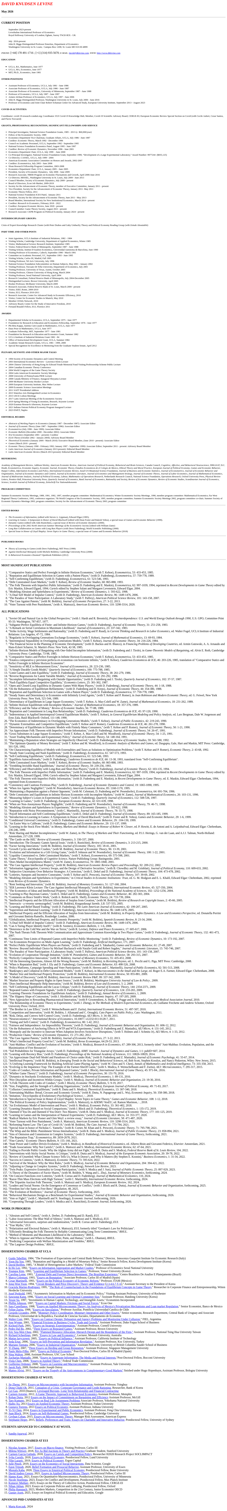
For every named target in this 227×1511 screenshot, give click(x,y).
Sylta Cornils (16, 1457)
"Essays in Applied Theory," (46, 1360)
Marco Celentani (18, 1277)
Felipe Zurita (16, 1309)
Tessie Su (14, 1299)
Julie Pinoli (15, 1463)
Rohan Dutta (16, 1397)
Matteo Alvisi (16, 1370)
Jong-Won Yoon (18, 1283)
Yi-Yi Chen (15, 1410)
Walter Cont (15, 1319)
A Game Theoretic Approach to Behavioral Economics (66, 1394)
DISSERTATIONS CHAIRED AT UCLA (26, 1251)
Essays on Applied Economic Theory (48, 1403)
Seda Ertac (15, 1341)
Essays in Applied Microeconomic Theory (65, 1473)
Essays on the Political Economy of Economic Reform (68, 1280)
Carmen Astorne (18, 1394)
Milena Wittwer (17, 1450)
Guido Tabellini (17, 1258)
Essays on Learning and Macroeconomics (64, 1364)
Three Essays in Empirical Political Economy (58, 1470)
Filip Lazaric (16, 1460)
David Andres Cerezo (21, 1473)
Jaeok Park (15, 1367)
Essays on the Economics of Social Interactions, (57, 1463)
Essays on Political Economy (54, 1351)
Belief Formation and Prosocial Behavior (55, 1466)
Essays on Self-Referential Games (49, 1413)
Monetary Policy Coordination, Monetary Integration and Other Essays (78, 1312)
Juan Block (15, 1413)
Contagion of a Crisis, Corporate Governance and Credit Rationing (73, 1387)
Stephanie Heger (18, 1419)
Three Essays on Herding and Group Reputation (56, 1348)
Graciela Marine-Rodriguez (24, 1287)
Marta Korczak (17, 1506)
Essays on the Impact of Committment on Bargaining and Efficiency (69, 1397)
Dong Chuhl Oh (18, 1387)
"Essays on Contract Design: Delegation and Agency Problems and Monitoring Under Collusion (85, 1319)
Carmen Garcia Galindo (22, 1454)
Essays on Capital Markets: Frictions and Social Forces (67, 1303)
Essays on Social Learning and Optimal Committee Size (67, 1296)
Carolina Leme (17, 1274)
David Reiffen (17, 1264)
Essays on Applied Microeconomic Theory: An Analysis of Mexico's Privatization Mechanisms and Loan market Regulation (107, 1306)
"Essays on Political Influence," (56, 1338)
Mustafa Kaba (16, 1470)
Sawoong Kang (17, 1296)
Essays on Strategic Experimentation (54, 1325)
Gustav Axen (16, 1492)
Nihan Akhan (16, 1486)
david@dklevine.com (79, 53)
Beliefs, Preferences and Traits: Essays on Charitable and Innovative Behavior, (80, 1419)
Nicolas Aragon (17, 1447)
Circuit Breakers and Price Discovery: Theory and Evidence (70, 1283)
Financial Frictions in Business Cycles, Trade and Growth (64, 1322)
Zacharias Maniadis (20, 1357)
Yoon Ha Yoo (16, 1261)
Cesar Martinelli (18, 1280)
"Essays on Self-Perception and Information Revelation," (61, 1341)
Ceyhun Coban (17, 1416)
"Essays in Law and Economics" (57, 1335)
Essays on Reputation (49, 1277)
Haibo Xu (14, 1403)
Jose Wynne (15, 1322)
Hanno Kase (16, 1476)
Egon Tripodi (16, 1466)
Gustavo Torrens (18, 1406)
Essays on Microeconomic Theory (53, 1416)
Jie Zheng (14, 1384)
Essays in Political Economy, (48, 1457)
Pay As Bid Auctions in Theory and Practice (60, 1450)
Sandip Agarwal (18, 1433)
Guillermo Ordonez (20, 1364)
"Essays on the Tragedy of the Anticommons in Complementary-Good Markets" (77, 1370)
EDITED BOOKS (10, 510)
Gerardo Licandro (19, 1312)
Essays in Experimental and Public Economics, (56, 1410)
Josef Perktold (17, 1293)
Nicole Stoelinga (18, 1479)
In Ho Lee (14, 1267)
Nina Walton (16, 1354)
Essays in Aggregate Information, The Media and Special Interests (78, 1357)
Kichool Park (16, 1325)
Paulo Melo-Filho (19, 1351)
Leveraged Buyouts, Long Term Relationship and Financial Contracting (78, 1390)
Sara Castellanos (18, 1306)
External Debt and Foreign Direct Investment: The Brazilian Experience (76, 1274)
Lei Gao (13, 1390)
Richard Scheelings (20, 1335)
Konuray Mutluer (18, 1482)
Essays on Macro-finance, (49, 1447)
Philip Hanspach (18, 1489)
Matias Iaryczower (19, 1338)
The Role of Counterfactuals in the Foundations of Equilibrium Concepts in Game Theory (100, 1287)
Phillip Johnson (17, 1303)
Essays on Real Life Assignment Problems (56, 1400)
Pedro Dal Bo (16, 1328)
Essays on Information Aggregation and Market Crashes (61, 1267)
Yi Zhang (14, 1348)
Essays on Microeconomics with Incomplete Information (60, 1384)
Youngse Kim (16, 1271)
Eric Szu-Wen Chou (20, 1332)
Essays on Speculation (45, 1309)
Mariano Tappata (18, 1344)
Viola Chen (15, 1360)
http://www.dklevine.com (108, 53)
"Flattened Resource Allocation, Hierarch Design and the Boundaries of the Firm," (86, 1332)
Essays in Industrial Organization (56, 1344)
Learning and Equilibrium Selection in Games (60, 1271)
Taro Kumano (16, 1400)
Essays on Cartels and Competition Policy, (68, 1454)
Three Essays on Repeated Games (53, 1328)
